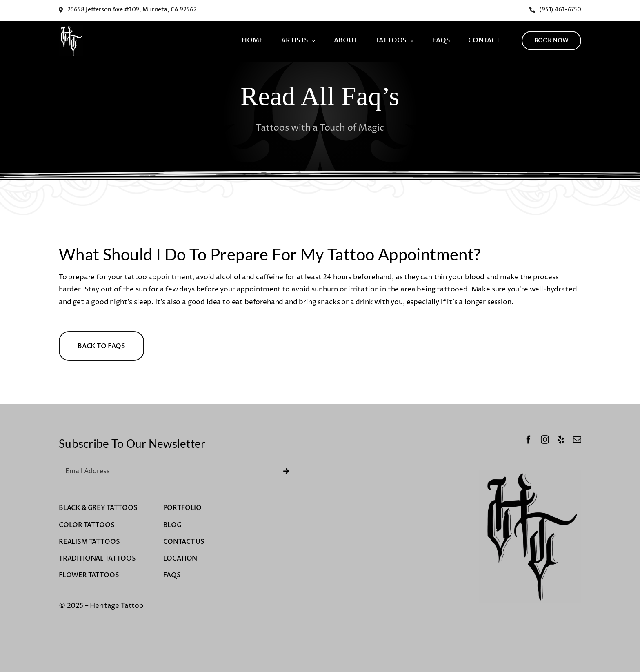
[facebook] (528, 440)
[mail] (577, 440)
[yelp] (561, 440)
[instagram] (545, 440)
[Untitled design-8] (71, 28)
